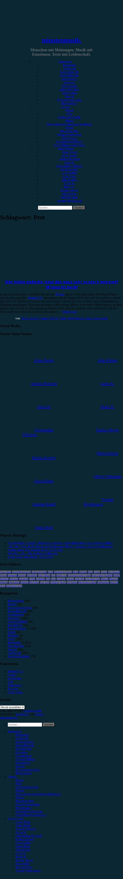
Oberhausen (14, 582)
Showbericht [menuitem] (23, 748)
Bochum (83, 572)
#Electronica (69, 138)
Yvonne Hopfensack (69, 200)
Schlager (24, 582)
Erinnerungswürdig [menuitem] (27, 769)
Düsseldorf (32, 575)
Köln (48, 579)
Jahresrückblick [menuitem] (25, 759)
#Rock (69, 110)
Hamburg (4, 579)
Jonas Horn (69, 176)
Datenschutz (15, 671)
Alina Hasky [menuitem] (23, 825)
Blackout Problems (63, 572)
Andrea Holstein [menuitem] (25, 828)
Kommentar (69, 93)
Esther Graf (61, 575)
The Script (34, 582)
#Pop (69, 113)
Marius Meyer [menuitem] (24, 860)
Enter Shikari (44, 575)
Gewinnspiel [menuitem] (23, 755)
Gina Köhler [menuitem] (23, 842)
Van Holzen (72, 582)
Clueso (104, 572)
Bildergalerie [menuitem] (23, 773)
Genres (65, 106)
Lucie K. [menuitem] (20, 853)
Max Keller (69, 193)
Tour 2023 (45, 582)
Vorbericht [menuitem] (21, 738)
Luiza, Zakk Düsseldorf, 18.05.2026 (30, 556)
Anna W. (69, 162)
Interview (69, 82)
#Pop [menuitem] (18, 783)
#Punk (69, 127)
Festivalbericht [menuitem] (24, 745)
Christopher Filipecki (69, 166)
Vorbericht (69, 68)
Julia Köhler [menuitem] (23, 849)
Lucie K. (69, 183)
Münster (4, 582)
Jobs (10, 681)
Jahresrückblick (69, 89)
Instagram (23, 579)
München (113, 579)
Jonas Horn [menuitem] (22, 846)
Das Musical (114, 572)
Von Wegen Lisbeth (87, 582)
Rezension (69, 65)
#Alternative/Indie (69, 117)
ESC (53, 575)
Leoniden (61, 579)
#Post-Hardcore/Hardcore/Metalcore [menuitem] (38, 794)
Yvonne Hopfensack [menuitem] (27, 870)
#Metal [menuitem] (19, 790)
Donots (3, 575)
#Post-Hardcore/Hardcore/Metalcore (69, 124)
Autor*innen (65, 148)
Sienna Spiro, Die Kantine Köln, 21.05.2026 (35, 550)
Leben (11, 632)
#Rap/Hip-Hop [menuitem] (24, 801)
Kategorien (65, 61)
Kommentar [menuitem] (22, 762)
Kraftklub (40, 579)
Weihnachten (103, 582)
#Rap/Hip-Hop (69, 131)
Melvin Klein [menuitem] (23, 867)
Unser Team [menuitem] (22, 822)
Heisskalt (13, 579)
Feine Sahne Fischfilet (102, 575)
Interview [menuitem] (21, 752)
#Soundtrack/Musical (69, 141)
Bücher (12, 604)
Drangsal (22, 575)
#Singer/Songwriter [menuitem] (27, 804)
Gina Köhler (69, 173)
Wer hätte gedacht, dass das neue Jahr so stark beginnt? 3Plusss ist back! (61, 284)
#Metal (69, 120)
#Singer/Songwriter (69, 134)
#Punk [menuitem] (19, 797)
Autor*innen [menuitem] (15, 818)
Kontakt (13, 688)
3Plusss (59, 294)
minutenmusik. (61, 40)
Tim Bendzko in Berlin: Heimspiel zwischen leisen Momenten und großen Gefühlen (60, 543)
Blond (75, 572)
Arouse (39, 714)
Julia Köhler (69, 180)
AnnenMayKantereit (21, 572)
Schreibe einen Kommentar (91, 318)
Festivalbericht (69, 75)
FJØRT (116, 575)
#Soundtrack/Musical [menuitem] (28, 811)
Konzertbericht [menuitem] (24, 741)
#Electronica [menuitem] (23, 808)
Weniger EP (35, 297)
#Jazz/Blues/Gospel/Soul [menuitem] (30, 815)
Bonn (90, 572)
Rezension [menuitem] (21, 735)
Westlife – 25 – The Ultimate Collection (32, 553)
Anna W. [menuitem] (20, 832)
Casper (97, 572)
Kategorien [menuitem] (15, 731)
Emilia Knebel (69, 169)
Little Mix (79, 579)
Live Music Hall (92, 579)
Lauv (53, 579)
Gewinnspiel (69, 86)
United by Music (58, 582)
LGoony (70, 579)
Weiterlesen (69, 311)
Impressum (15, 678)
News (11, 639)
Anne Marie (5, 572)
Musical (104, 579)
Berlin (50, 572)
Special (69, 96)
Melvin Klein (69, 197)
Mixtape (13, 635)
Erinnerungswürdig (69, 99)
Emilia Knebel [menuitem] (24, 839)
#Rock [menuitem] (19, 780)
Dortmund (12, 575)
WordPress (22, 714)
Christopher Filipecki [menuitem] (28, 835)
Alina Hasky (69, 155)
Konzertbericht (69, 72)
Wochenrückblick (18, 656)
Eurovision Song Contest (79, 575)
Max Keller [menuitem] (22, 863)
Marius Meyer (69, 190)
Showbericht (69, 79)
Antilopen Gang (39, 572)
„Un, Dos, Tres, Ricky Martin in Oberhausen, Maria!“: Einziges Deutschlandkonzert (60, 546)
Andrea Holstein (69, 159)
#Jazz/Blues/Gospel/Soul (69, 145)
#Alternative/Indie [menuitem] (26, 787)
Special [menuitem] (20, 766)
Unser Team (69, 152)
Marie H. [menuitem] (21, 856)
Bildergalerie (69, 103)
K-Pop (32, 579)
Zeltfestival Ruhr (14, 586)
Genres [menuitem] (12, 776)
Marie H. (69, 186)
